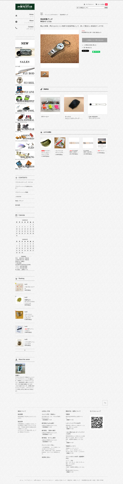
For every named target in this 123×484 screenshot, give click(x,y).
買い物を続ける (88, 47)
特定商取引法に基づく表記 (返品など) (91, 32)
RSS (98, 480)
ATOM (101, 480)
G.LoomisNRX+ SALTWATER (89, 151)
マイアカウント (90, 4)
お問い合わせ (37, 480)
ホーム (21, 480)
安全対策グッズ (64, 14)
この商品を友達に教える (90, 45)
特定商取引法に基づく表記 (89, 480)
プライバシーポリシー (48, 480)
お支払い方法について (60, 480)
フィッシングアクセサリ (51, 14)
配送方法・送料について (74, 480)
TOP (41, 13)
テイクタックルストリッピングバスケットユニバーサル (48, 152)
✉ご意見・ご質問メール (21, 269)
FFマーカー (45, 116)
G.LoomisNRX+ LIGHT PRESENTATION (78, 151)
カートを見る (103, 4)
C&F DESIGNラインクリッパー (94, 117)
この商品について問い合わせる (94, 40)
